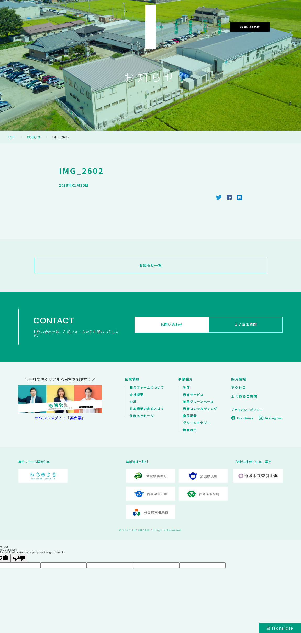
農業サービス (193, 394)
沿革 (133, 401)
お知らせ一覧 (150, 265)
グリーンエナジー (196, 422)
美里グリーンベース (198, 401)
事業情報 (178, 19)
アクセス (203, 19)
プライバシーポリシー (247, 410)
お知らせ (34, 137)
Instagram (274, 418)
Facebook (245, 418)
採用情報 (229, 19)
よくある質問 (248, 326)
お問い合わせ (266, 19)
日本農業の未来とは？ (147, 408)
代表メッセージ (142, 415)
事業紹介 (185, 379)
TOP (130, 19)
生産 (186, 387)
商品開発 (190, 415)
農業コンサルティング (200, 408)
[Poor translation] (19, 558)
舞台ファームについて (147, 387)
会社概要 (136, 394)
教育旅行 (190, 429)
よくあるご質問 (244, 396)
